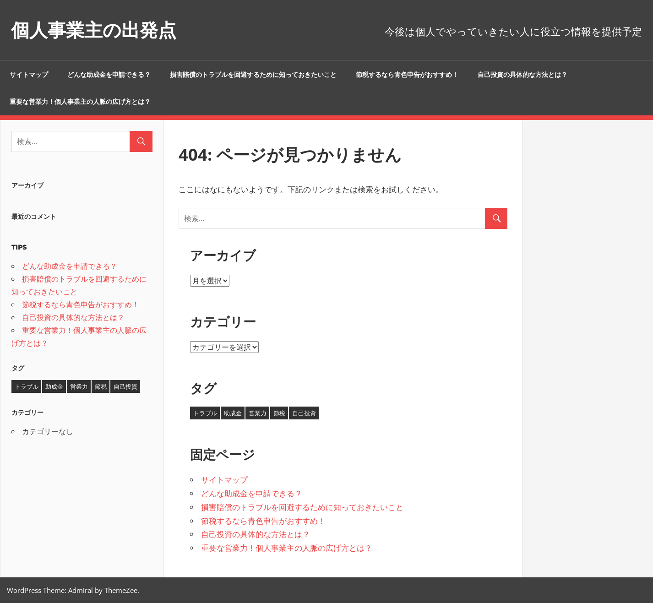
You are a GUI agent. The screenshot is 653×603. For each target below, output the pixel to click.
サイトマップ (29, 75)
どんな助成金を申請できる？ (109, 75)
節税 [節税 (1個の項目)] (279, 413)
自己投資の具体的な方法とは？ (522, 75)
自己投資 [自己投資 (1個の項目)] (304, 413)
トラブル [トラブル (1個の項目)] (205, 413)
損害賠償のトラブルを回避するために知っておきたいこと (253, 75)
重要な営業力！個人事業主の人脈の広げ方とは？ (80, 102)
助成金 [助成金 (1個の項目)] (233, 413)
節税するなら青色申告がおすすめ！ (407, 75)
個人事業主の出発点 (93, 30)
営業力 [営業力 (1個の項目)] (258, 413)
